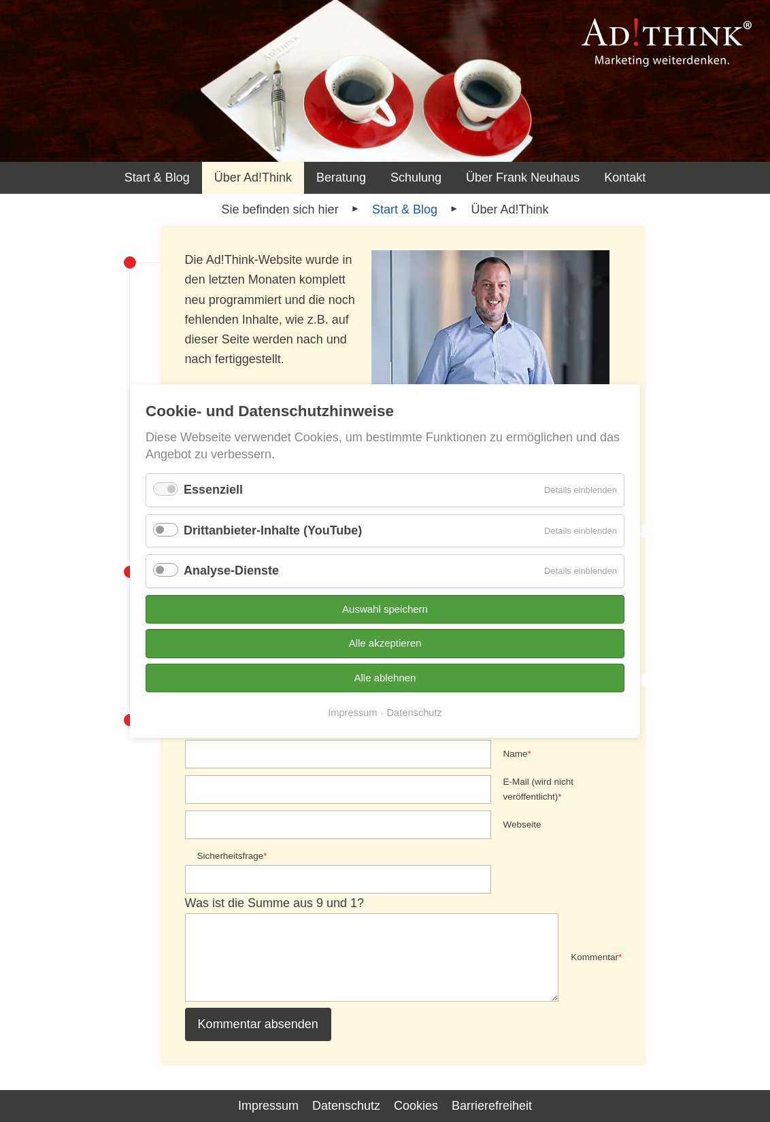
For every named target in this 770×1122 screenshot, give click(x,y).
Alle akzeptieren (385, 643)
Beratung (341, 177)
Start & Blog (157, 177)
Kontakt (625, 177)
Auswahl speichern (385, 609)
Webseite (522, 824)
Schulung (415, 177)
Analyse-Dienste (231, 570)
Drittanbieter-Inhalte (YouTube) (273, 530)
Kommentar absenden (258, 1024)
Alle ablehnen (385, 677)
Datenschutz (414, 712)
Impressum (352, 712)
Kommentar (596, 956)
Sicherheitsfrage (232, 855)
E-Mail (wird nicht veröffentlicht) (538, 788)
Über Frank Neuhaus (523, 177)
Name (517, 753)
